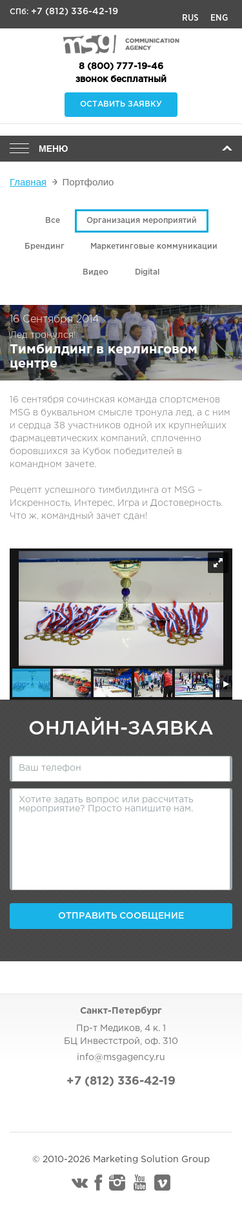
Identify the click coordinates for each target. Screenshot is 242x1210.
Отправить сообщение (121, 916)
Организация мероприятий (141, 220)
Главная (28, 181)
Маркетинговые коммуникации (153, 246)
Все (52, 220)
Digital (147, 272)
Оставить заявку (121, 104)
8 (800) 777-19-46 (121, 66)
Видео (95, 272)
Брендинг (45, 246)
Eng (219, 18)
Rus (190, 18)
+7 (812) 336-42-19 (74, 12)
